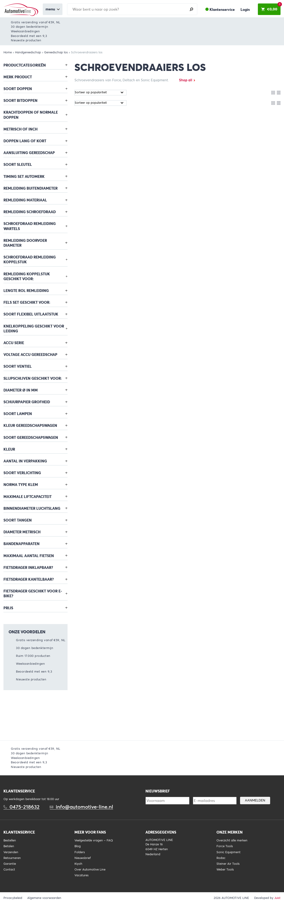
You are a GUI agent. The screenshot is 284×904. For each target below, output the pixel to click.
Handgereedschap (28, 52)
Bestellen (9, 840)
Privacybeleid (12, 898)
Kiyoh (78, 864)
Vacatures (81, 875)
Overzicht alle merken (231, 840)
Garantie (9, 864)
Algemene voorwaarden (44, 898)
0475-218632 (24, 807)
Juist (277, 898)
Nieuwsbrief (82, 858)
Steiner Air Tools (228, 864)
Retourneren (12, 858)
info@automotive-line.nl (84, 807)
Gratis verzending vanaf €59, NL (35, 22)
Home (7, 52)
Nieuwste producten (26, 40)
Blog (77, 846)
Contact (9, 869)
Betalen (8, 846)
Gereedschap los (56, 52)
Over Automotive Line (89, 869)
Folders (79, 852)
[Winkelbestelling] (100, 92)
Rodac (220, 858)
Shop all (185, 80)
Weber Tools (225, 869)
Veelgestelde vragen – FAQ (93, 840)
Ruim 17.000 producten (33, 656)
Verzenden (10, 852)
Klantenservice (222, 9)
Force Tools (224, 846)
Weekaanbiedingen (25, 31)
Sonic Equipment (228, 852)
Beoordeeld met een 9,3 (29, 36)
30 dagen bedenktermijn (29, 27)
